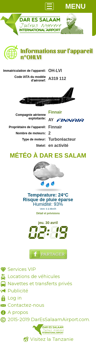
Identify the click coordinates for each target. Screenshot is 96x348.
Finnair (55, 112)
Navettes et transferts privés (40, 283)
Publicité (18, 291)
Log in (15, 298)
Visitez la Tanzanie (51, 339)
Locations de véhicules (34, 276)
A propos (18, 312)
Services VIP (22, 269)
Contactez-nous (26, 305)
